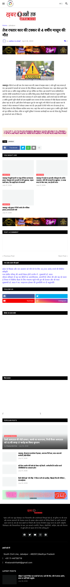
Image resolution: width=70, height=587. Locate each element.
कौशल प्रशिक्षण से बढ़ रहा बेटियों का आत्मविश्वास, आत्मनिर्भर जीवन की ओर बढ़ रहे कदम (34, 277)
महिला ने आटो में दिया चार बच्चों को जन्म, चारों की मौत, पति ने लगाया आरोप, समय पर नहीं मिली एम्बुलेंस (41, 577)
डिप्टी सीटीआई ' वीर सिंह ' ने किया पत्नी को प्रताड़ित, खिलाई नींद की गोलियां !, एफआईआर (41, 479)
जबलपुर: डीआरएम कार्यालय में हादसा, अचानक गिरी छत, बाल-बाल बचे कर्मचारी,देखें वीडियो (39, 454)
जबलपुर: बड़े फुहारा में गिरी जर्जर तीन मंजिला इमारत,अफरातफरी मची (15, 209)
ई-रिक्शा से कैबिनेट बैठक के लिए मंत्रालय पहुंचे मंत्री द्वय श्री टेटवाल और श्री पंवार (31, 280)
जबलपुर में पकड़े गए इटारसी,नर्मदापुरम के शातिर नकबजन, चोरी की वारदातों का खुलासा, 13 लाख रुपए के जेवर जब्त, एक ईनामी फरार (51, 180)
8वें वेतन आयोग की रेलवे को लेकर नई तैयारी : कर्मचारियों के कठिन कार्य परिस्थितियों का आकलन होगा (40, 467)
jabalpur (12, 25)
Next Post (62, 256)
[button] (3, 4)
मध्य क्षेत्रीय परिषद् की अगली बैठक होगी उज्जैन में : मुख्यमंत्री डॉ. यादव (27, 274)
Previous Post (9, 256)
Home (4, 25)
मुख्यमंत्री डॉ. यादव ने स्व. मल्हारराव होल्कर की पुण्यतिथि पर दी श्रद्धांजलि (28, 282)
